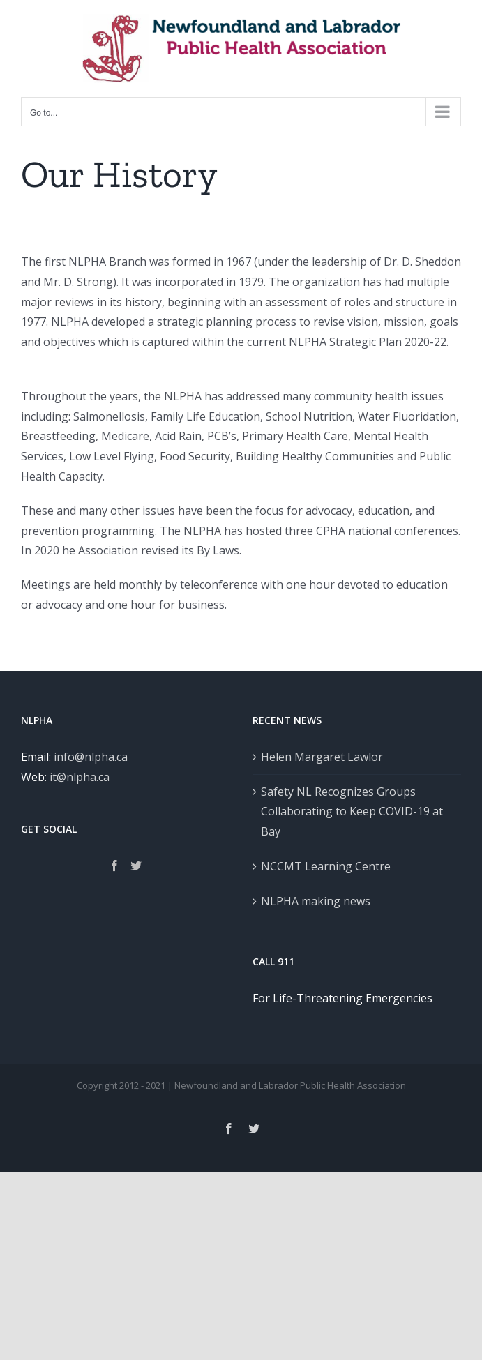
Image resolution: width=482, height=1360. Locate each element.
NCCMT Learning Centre (326, 866)
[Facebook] (114, 865)
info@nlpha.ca (91, 756)
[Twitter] (136, 865)
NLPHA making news (315, 901)
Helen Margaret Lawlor (322, 756)
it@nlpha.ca (80, 777)
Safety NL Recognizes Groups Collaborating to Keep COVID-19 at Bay (352, 812)
